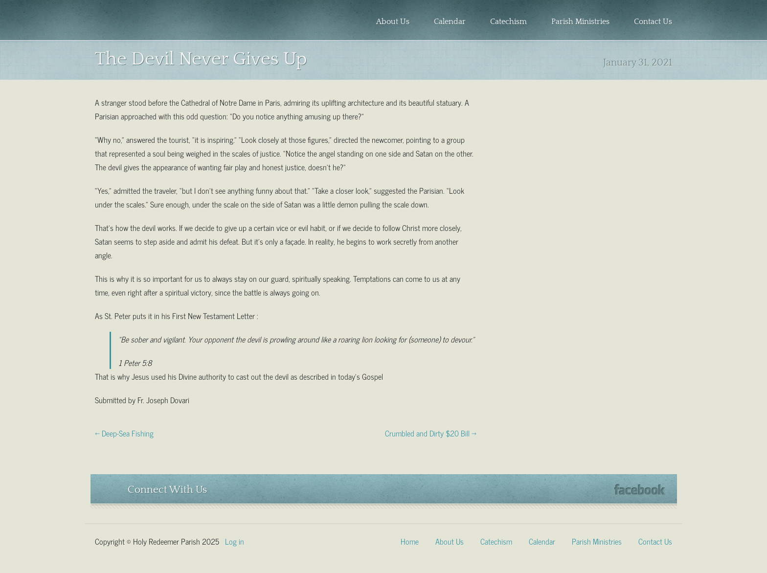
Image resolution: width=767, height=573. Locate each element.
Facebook (639, 489)
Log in (234, 541)
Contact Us (653, 21)
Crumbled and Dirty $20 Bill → (430, 432)
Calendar (450, 21)
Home (410, 541)
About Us (392, 21)
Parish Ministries (580, 21)
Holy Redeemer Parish (161, 22)
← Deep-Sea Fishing (124, 432)
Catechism (508, 21)
